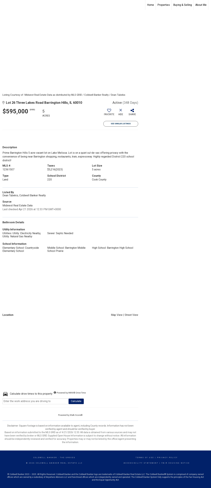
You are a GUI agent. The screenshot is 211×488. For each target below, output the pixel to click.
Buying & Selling (182, 4)
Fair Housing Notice (176, 463)
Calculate (76, 401)
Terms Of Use (145, 457)
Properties (163, 4)
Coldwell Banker (45, 457)
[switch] (109, 113)
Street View (131, 314)
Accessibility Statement (141, 463)
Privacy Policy (167, 457)
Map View (116, 314)
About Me (201, 4)
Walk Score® (76, 415)
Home (150, 4)
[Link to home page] (4, 5)
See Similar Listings (121, 124)
